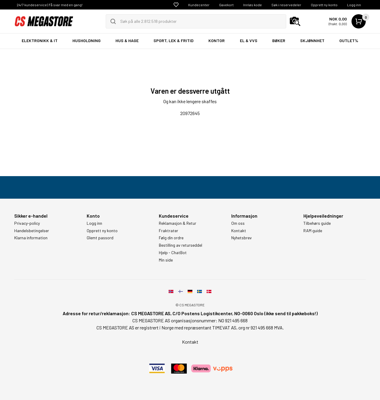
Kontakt (238, 230)
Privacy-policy (27, 223)
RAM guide (312, 230)
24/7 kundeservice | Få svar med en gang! (50, 5)
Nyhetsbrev (241, 237)
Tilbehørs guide (317, 223)
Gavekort (226, 5)
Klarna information (31, 237)
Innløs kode (252, 5)
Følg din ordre (171, 237)
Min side (166, 260)
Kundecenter (199, 5)
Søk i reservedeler (286, 5)
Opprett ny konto (324, 5)
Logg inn (354, 5)
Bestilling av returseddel (180, 245)
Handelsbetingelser (31, 230)
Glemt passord (100, 237)
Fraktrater (168, 230)
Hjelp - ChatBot (173, 252)
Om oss (238, 223)
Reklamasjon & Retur (177, 223)
